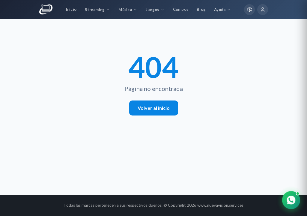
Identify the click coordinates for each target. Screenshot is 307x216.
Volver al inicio (154, 108)
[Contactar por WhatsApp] (291, 200)
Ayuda (222, 9)
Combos (181, 9)
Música (127, 9)
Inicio (71, 9)
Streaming (97, 9)
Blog (201, 9)
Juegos (155, 9)
